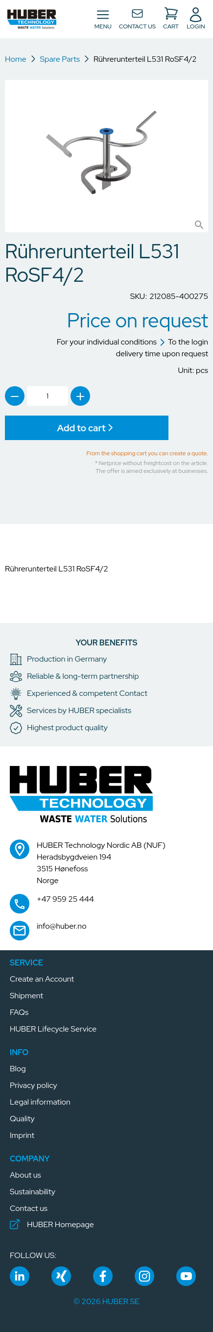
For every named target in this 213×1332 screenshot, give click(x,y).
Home (15, 59)
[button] (31, 19)
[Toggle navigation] (103, 19)
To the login (183, 342)
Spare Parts (60, 59)
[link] (14, 396)
